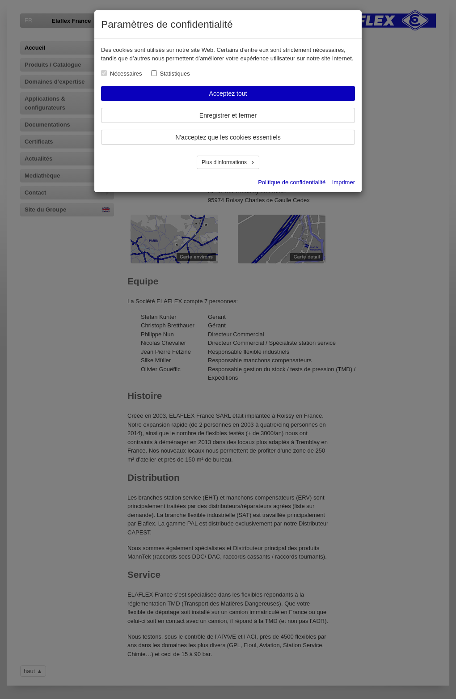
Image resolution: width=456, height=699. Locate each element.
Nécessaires (126, 73)
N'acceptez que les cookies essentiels (227, 137)
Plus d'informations (225, 162)
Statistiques (175, 73)
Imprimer (343, 182)
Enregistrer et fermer (228, 115)
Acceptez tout (228, 93)
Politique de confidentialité (291, 182)
